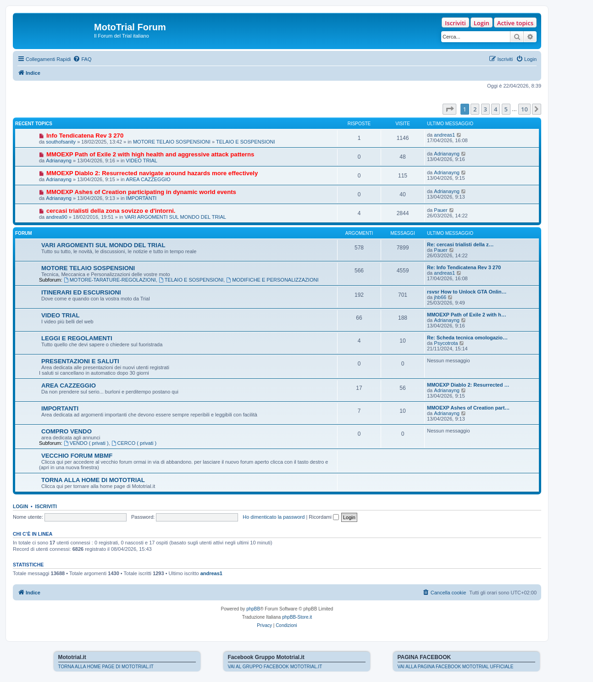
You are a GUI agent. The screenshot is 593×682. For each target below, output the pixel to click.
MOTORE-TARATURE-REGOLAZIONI (110, 280)
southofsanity (61, 141)
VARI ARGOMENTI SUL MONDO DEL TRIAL (175, 217)
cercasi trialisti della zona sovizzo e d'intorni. (111, 210)
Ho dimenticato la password (274, 517)
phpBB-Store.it (297, 617)
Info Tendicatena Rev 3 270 (84, 135)
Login (481, 23)
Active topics (515, 23)
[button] (449, 109)
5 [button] (506, 109)
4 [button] (495, 109)
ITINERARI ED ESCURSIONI (81, 292)
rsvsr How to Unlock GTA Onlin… (467, 291)
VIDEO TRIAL (141, 160)
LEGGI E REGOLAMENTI (76, 338)
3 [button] (485, 109)
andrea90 (56, 217)
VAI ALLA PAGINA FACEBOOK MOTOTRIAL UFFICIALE (456, 666)
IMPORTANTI (141, 198)
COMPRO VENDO (66, 431)
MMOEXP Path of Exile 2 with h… (466, 314)
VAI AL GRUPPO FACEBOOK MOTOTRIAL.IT (275, 666)
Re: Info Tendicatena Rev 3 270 (464, 267)
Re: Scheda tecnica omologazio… (467, 337)
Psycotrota (446, 343)
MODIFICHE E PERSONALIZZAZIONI (272, 280)
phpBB (253, 608)
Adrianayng (59, 160)
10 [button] (524, 109)
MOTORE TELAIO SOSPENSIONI (172, 141)
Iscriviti (455, 23)
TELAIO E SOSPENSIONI (245, 141)
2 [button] (475, 109)
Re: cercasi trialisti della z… (460, 244)
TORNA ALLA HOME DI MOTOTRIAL (93, 480)
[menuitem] (82, 59)
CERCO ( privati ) (133, 443)
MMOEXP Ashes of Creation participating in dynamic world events (141, 192)
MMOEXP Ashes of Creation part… (468, 407)
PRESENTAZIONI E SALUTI (80, 361)
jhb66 (440, 297)
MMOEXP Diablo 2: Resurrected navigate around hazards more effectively (152, 173)
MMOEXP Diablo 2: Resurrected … (468, 385)
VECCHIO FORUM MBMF (76, 455)
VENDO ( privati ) (86, 443)
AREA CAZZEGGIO (148, 179)
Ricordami (324, 517)
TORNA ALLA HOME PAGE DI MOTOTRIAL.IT (106, 666)
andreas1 (444, 135)
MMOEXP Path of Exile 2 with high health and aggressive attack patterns (150, 154)
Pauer (440, 210)
